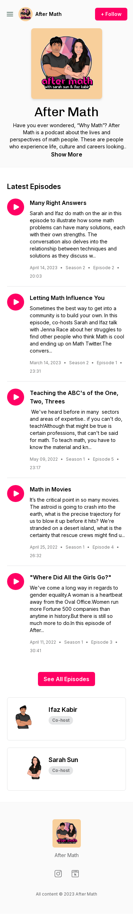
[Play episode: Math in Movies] (15, 493)
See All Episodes (66, 679)
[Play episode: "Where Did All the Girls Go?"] (15, 581)
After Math (48, 14)
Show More (66, 154)
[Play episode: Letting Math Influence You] (15, 302)
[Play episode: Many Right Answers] (15, 207)
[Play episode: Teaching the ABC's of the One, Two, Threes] (15, 397)
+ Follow (111, 14)
